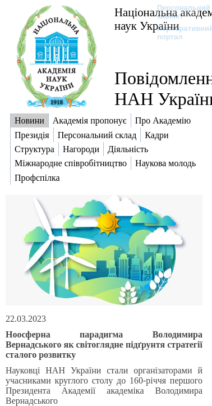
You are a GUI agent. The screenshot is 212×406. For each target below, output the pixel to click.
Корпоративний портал (178, 32)
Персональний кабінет (178, 11)
